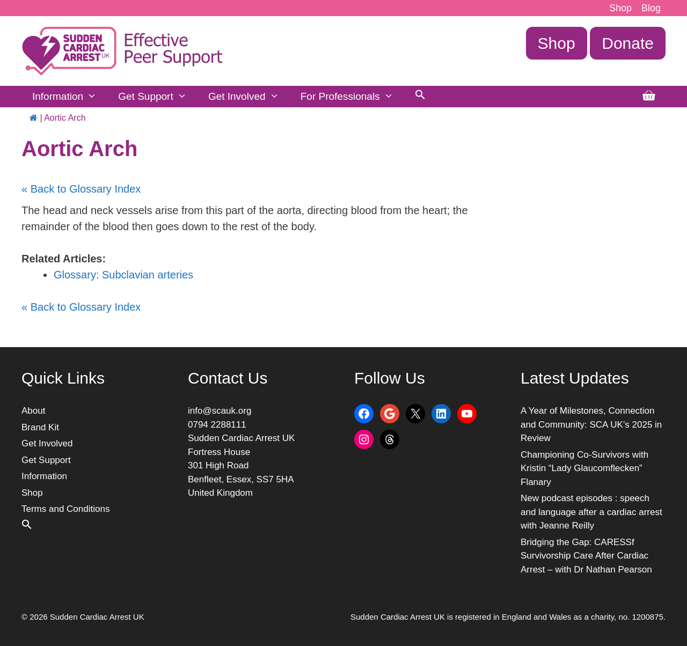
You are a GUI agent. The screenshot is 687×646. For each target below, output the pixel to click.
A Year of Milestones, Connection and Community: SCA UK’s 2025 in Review (591, 424)
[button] (420, 96)
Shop (620, 8)
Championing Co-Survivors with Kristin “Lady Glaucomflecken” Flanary (584, 468)
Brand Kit (40, 427)
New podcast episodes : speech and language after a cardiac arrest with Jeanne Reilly (591, 512)
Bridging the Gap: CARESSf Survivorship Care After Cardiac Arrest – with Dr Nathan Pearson (586, 556)
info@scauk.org (219, 411)
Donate (628, 43)
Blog (651, 8)
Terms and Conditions (65, 509)
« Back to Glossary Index (81, 189)
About (33, 411)
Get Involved (249, 96)
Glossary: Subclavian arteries (123, 275)
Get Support (158, 96)
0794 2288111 (217, 425)
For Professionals (352, 96)
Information (69, 96)
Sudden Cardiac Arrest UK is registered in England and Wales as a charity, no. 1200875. (508, 616)
